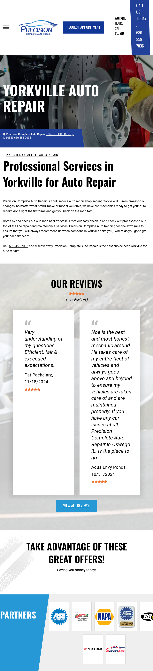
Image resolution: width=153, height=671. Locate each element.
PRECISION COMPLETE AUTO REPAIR (32, 155)
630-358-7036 (140, 39)
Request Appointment (84, 27)
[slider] (76, 293)
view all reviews (76, 505)
